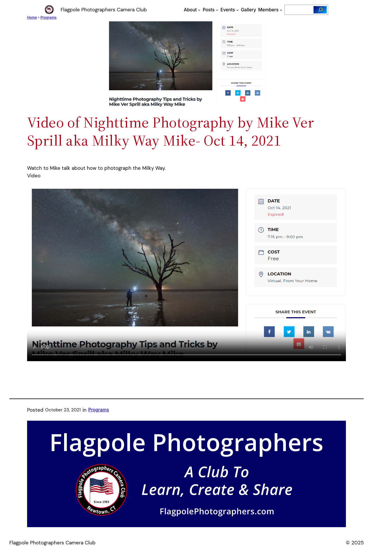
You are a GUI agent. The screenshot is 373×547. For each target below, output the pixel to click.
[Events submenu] (237, 9)
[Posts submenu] (217, 9)
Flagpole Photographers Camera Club (104, 9)
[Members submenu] (281, 9)
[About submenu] (199, 9)
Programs (98, 410)
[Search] (320, 9)
